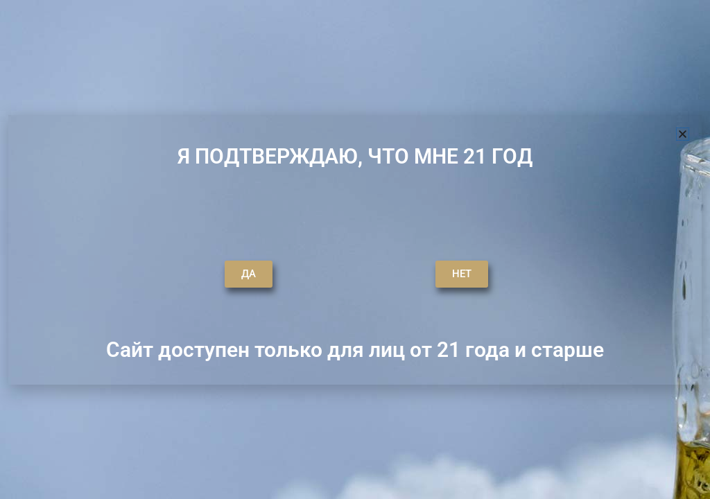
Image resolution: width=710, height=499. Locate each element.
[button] (682, 134)
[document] (355, 249)
